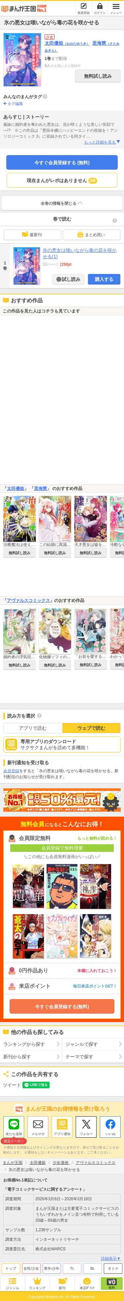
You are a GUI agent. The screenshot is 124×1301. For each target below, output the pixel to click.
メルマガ (38, 1134)
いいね (110, 1134)
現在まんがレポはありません (62, 181)
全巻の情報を (62, 202)
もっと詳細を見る (102, 142)
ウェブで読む (91, 728)
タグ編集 (15, 103)
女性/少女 (31, 1268)
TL (72, 1268)
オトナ (113, 1268)
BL (92, 1268)
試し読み (71, 279)
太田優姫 (67, 43)
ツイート (12, 1085)
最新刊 (32, 234)
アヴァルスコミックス (28, 600)
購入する (104, 279)
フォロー (86, 1134)
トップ (10, 1268)
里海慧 (40, 488)
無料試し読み (98, 76)
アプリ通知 (62, 1134)
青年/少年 (52, 1268)
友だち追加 (14, 1134)
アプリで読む (33, 728)
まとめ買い (91, 234)
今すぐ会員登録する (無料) (62, 162)
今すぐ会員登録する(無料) (62, 1006)
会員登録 (11, 771)
